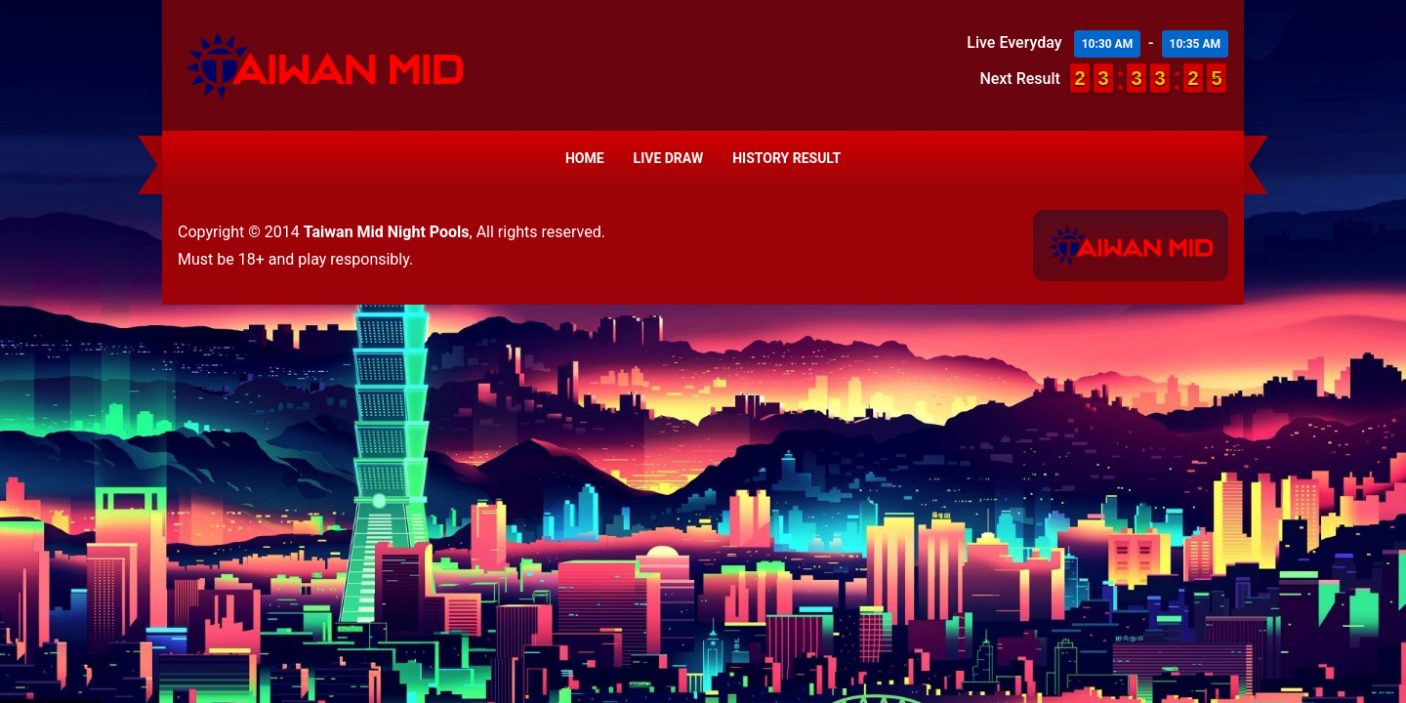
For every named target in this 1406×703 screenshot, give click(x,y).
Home (584, 158)
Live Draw (669, 158)
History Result (786, 158)
